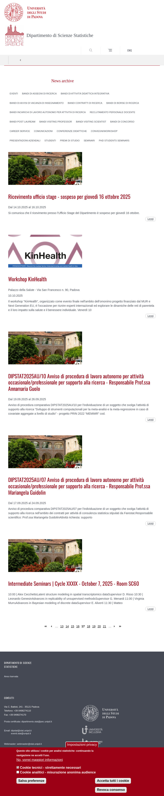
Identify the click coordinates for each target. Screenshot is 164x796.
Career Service (20, 131)
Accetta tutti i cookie (113, 780)
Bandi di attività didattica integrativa (85, 93)
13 (62, 626)
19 (94, 626)
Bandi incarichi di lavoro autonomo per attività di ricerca (48, 112)
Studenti (50, 140)
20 (99, 626)
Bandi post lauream (22, 121)
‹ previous (51, 626)
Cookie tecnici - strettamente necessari (50, 767)
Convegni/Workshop (104, 131)
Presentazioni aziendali (25, 140)
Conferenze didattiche (72, 131)
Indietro (20, 60)
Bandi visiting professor (55, 121)
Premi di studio (70, 140)
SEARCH (149, 47)
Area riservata (11, 676)
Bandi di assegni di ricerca (39, 93)
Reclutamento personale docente (112, 112)
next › (115, 626)
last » (120, 626)
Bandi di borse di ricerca (122, 103)
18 (88, 626)
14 (67, 626)
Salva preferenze (31, 780)
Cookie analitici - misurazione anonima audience (58, 772)
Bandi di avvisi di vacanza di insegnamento (37, 103)
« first (45, 626)
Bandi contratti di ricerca (85, 103)
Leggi (151, 218)
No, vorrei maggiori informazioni (39, 760)
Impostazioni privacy (82, 744)
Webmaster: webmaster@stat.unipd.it (23, 744)
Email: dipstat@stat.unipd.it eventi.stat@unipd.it (17, 732)
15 (72, 626)
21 (104, 626)
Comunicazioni (43, 131)
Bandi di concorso (122, 121)
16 (78, 626)
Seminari (89, 140)
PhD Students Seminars (114, 140)
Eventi (14, 93)
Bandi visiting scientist (91, 121)
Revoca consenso (111, 789)
